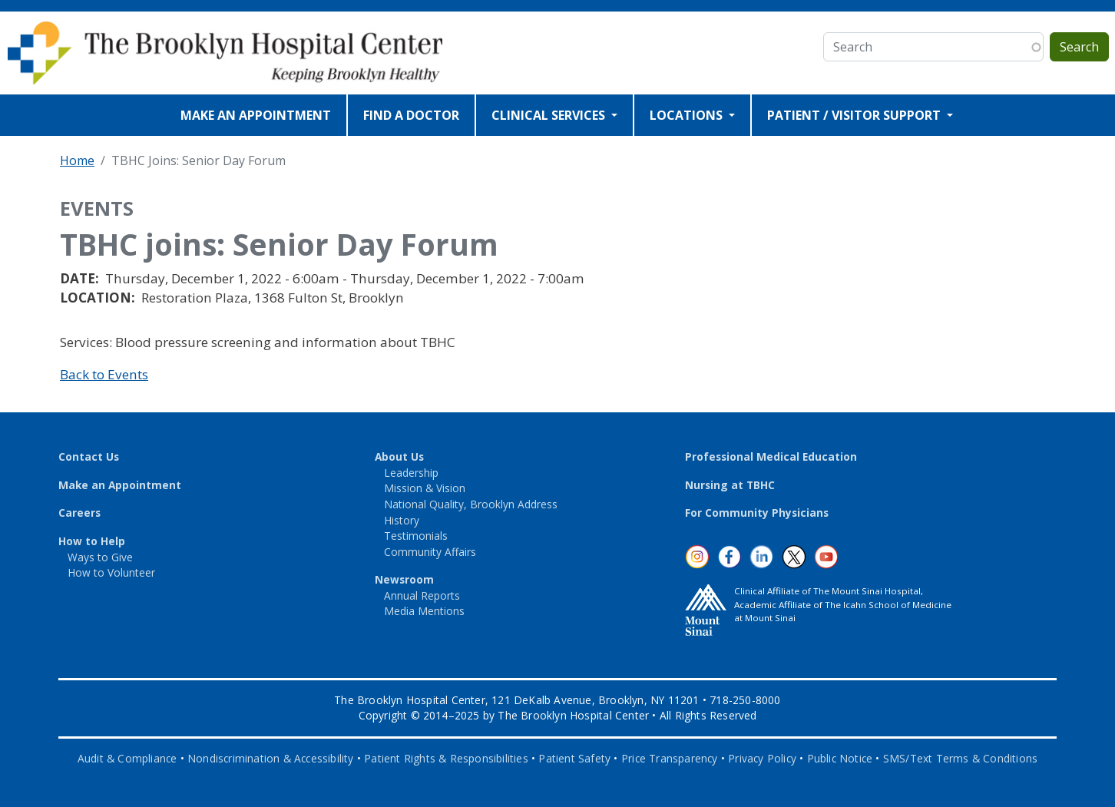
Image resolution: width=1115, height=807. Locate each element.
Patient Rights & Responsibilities (446, 758)
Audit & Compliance (127, 758)
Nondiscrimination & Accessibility (270, 758)
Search (1079, 46)
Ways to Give (100, 557)
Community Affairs (430, 551)
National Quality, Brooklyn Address (471, 504)
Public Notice (840, 758)
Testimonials (416, 535)
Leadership (411, 472)
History (401, 520)
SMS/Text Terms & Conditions (960, 758)
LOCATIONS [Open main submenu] (688, 115)
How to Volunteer (111, 572)
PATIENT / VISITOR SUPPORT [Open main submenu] (855, 115)
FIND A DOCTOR (411, 115)
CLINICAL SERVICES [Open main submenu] (549, 115)
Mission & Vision (424, 488)
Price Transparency (669, 758)
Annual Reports (422, 595)
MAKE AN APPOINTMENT (255, 115)
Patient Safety (574, 758)
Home (77, 160)
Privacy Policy (762, 758)
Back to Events (104, 374)
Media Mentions (424, 611)
